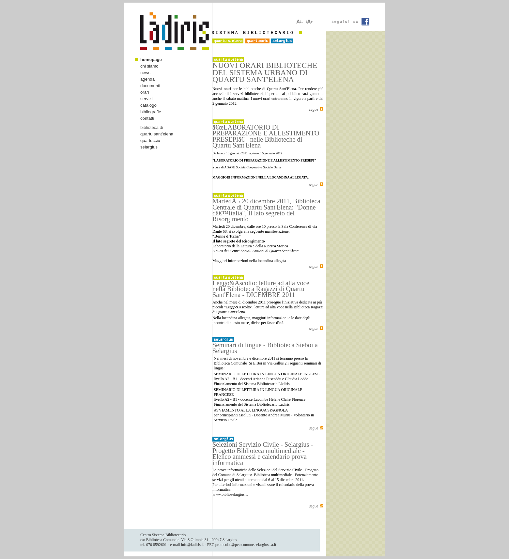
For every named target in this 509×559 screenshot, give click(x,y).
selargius (149, 147)
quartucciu (150, 140)
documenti (150, 85)
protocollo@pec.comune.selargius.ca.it (245, 544)
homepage (151, 59)
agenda (147, 79)
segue (313, 109)
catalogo (148, 105)
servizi (146, 98)
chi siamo (149, 66)
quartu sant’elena (156, 134)
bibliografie (150, 111)
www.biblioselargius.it (230, 494)
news (145, 72)
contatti (147, 118)
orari (144, 92)
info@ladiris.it (192, 544)
